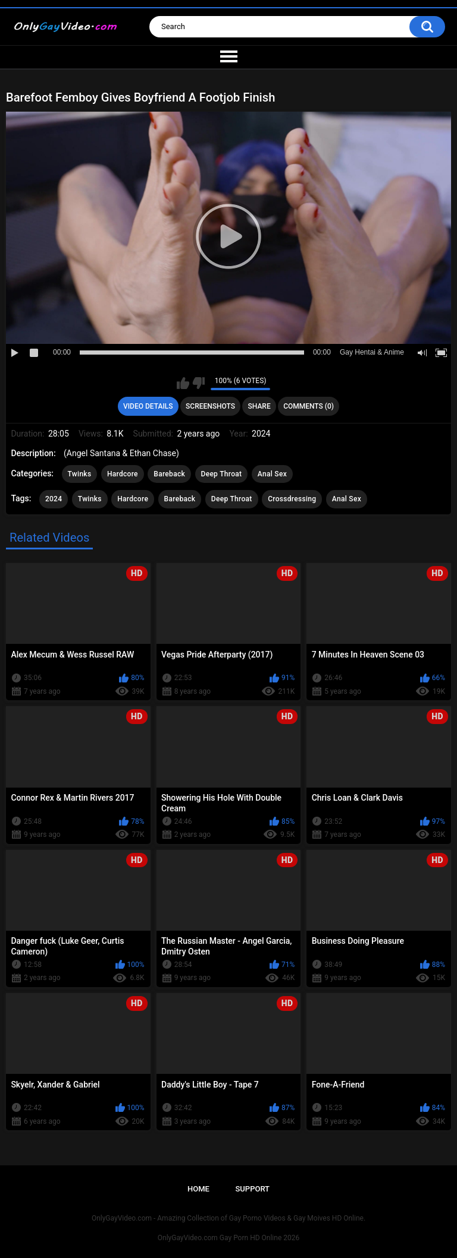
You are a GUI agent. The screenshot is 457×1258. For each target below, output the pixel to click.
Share (259, 406)
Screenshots (210, 406)
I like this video (183, 383)
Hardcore (122, 474)
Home (198, 1188)
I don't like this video (198, 383)
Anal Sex (272, 474)
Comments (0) (308, 406)
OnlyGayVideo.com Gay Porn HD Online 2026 (228, 1238)
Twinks (80, 474)
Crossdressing (292, 499)
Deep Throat (221, 474)
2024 (53, 499)
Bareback (169, 474)
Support (252, 1188)
